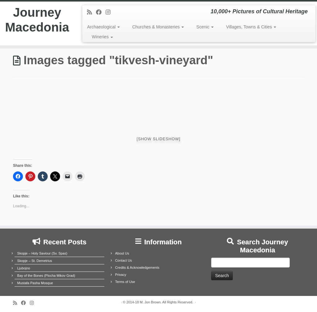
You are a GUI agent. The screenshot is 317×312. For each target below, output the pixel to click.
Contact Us (123, 260)
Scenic (205, 26)
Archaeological (103, 26)
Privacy (120, 274)
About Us (122, 253)
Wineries (102, 36)
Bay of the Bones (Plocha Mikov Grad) (46, 275)
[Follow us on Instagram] (110, 12)
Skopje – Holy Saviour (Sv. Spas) (42, 253)
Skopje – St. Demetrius (34, 261)
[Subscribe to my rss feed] (91, 12)
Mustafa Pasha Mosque (35, 283)
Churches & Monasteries (158, 26)
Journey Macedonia (37, 20)
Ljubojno (23, 268)
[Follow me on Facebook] (101, 12)
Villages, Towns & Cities (251, 26)
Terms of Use (125, 282)
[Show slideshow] (158, 139)
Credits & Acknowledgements (137, 267)
